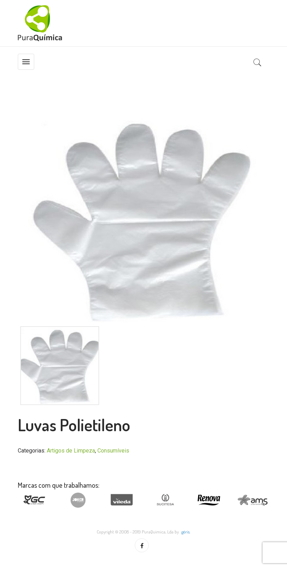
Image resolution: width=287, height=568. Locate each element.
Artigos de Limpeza (71, 450)
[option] (143, 219)
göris (186, 532)
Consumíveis (113, 450)
